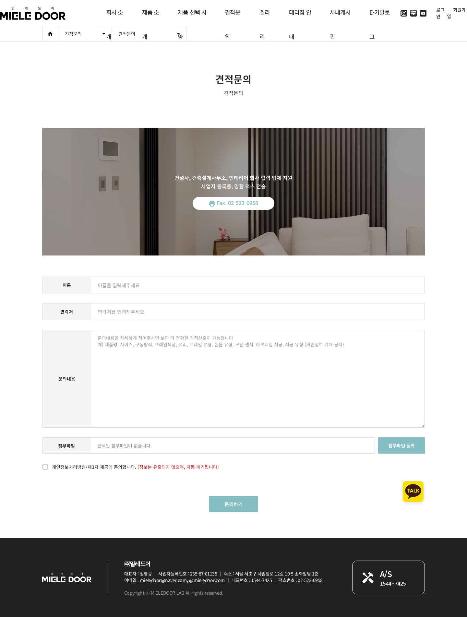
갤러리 (264, 17)
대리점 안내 (300, 17)
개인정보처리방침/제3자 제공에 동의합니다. (135, 467)
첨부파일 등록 (401, 445)
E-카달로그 (379, 17)
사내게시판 (340, 17)
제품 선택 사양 (192, 17)
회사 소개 (114, 17)
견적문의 (232, 17)
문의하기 (233, 504)
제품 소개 (150, 17)
